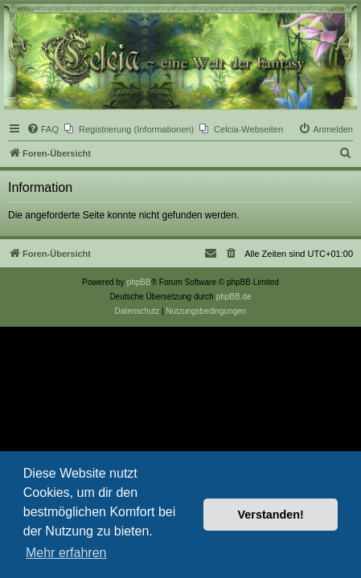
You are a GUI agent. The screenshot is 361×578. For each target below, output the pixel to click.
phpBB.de (234, 296)
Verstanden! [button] (271, 514)
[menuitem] (43, 129)
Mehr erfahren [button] (66, 553)
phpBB (139, 282)
